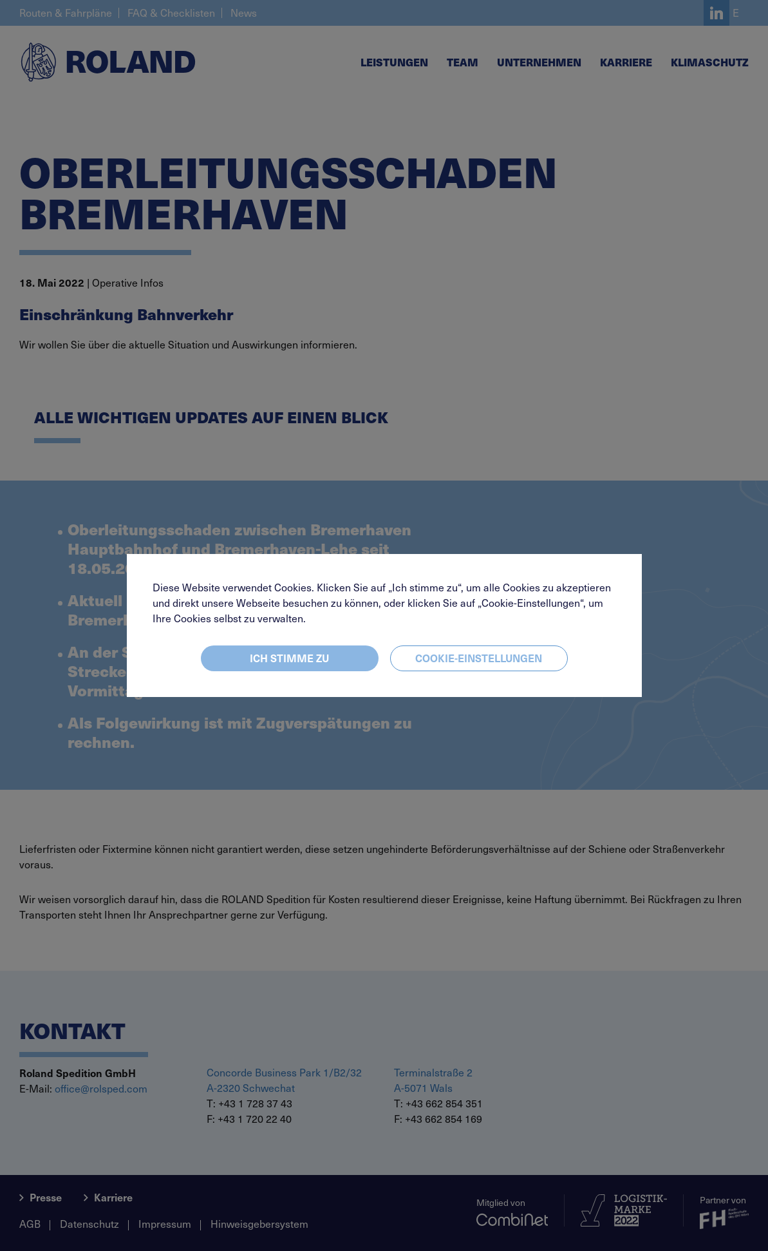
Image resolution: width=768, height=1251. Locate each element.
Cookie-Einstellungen (478, 658)
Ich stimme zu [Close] (289, 658)
